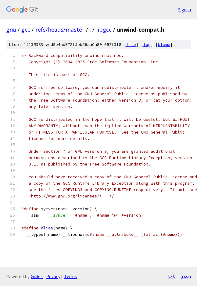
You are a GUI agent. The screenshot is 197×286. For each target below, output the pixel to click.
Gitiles (37, 276)
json (186, 276)
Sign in (184, 9)
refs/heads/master (59, 29)
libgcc (104, 29)
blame (164, 44)
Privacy (53, 276)
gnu (11, 29)
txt (171, 276)
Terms (70, 276)
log (147, 44)
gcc (25, 29)
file (131, 44)
